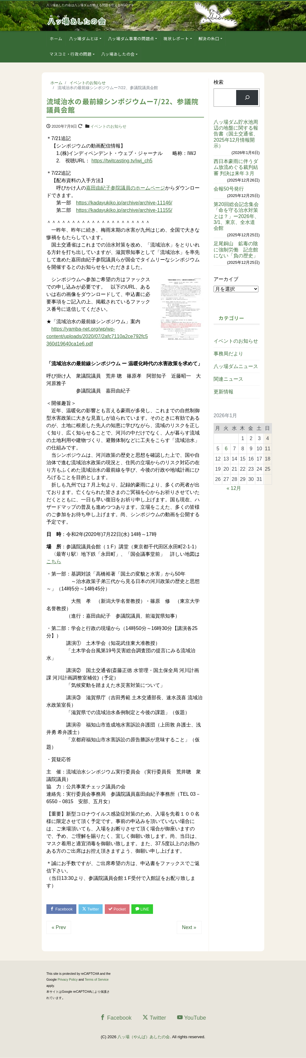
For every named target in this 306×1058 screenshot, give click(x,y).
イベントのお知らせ (108, 126)
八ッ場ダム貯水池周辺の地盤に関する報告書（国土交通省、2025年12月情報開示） (236, 133)
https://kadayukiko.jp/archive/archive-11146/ (124, 202)
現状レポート (176, 38)
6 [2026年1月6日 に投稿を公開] (226, 448)
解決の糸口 (208, 38)
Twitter (91, 909)
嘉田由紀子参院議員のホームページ (125, 188)
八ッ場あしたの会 (118, 54)
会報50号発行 (229, 188)
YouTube (191, 1018)
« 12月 (234, 488)
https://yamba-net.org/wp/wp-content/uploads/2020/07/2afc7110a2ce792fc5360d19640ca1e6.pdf (97, 336)
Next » (189, 927)
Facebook (61, 909)
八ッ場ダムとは (84, 38)
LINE (145, 909)
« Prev (59, 927)
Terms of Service (96, 980)
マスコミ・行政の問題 (70, 54)
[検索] (247, 97)
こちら (53, 561)
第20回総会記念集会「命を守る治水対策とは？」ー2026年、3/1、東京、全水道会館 (236, 216)
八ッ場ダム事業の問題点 (131, 38)
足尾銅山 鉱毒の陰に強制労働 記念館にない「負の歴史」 (236, 249)
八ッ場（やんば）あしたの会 (143, 1036)
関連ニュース (228, 379)
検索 (218, 82)
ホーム (56, 38)
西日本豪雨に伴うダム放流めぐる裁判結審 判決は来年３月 (236, 167)
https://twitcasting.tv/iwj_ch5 (121, 160)
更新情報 (223, 391)
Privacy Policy (67, 980)
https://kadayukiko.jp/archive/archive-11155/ (124, 210)
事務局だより (228, 353)
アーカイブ (226, 279)
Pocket (119, 909)
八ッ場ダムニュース (236, 366)
